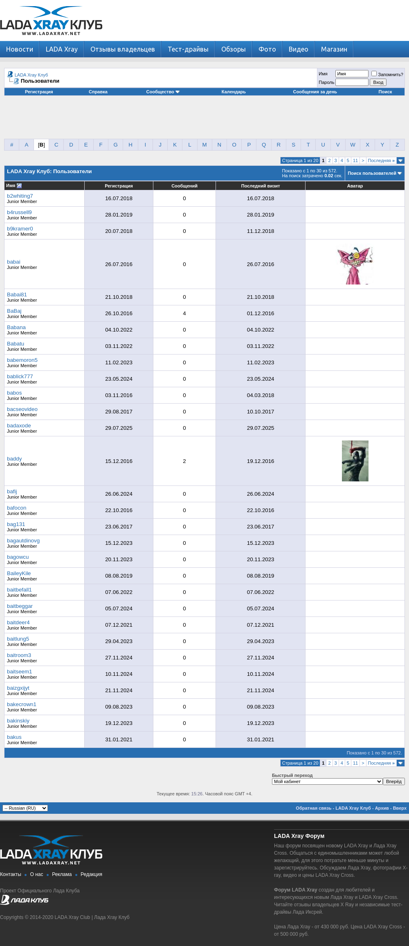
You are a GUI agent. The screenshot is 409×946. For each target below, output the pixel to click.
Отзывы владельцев (122, 49)
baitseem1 (19, 671)
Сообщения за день (315, 91)
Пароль (326, 82)
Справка (98, 91)
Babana (16, 327)
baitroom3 (19, 655)
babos (14, 393)
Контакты (10, 874)
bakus (14, 737)
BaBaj (14, 311)
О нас (36, 874)
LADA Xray (62, 49)
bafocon (16, 508)
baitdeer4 (18, 622)
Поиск (385, 91)
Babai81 (17, 294)
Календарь (234, 91)
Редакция (91, 874)
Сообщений (184, 185)
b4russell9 (19, 212)
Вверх (400, 808)
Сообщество (163, 91)
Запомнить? (387, 74)
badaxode (19, 425)
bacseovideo (22, 409)
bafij (12, 491)
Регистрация (39, 91)
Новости (19, 49)
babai (13, 262)
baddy (14, 459)
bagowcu (18, 557)
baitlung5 (18, 639)
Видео (298, 49)
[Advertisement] (204, 120)
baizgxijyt (18, 688)
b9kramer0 (20, 229)
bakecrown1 (21, 704)
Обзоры (233, 49)
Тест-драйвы (188, 49)
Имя (323, 73)
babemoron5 (22, 360)
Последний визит (260, 185)
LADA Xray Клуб (31, 74)
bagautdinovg (23, 540)
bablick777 (20, 376)
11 (355, 160)
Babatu (15, 344)
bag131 (16, 524)
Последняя (381, 160)
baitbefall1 (19, 590)
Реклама (62, 874)
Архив (382, 808)
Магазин (334, 49)
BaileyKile (19, 573)
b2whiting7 (20, 196)
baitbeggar (20, 606)
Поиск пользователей (372, 173)
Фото (267, 49)
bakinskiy (18, 721)
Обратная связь (313, 808)
